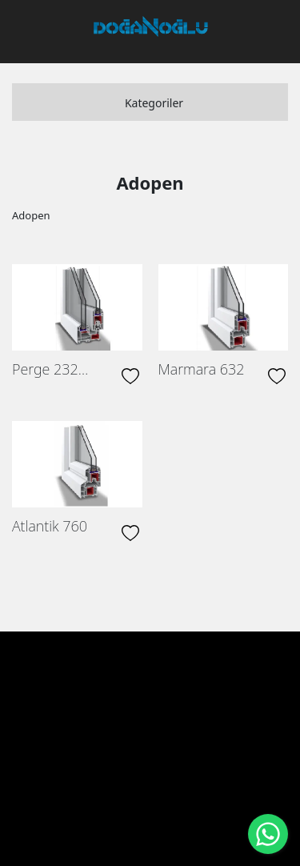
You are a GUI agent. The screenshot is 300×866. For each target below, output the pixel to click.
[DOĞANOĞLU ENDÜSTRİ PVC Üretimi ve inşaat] (151, 26)
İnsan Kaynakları (77, 723)
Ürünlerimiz (201, 688)
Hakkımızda (124, 688)
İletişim (156, 723)
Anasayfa (55, 688)
